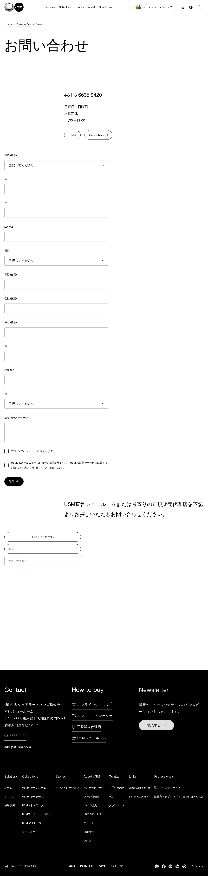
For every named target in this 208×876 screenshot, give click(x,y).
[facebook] (164, 867)
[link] (11, 788)
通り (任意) (10, 322)
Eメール (9, 226)
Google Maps (98, 135)
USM (73, 462)
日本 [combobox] (42, 549)
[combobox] (56, 165)
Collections (65, 7)
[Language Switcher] (191, 7)
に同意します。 (33, 451)
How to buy (105, 7)
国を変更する (30, 866)
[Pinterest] (170, 867)
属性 (7, 250)
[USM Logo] (14, 7)
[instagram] (157, 867)
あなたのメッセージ (16, 417)
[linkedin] (177, 867)
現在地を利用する (42, 537)
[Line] (184, 867)
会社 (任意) (10, 298)
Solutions (50, 7)
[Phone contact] (182, 7)
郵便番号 (9, 369)
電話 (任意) (10, 274)
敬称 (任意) (10, 155)
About (91, 7)
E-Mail (72, 135)
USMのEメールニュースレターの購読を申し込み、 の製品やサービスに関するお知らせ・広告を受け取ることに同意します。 (59, 465)
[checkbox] (6, 451)
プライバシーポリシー (24, 451)
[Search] (199, 7)
